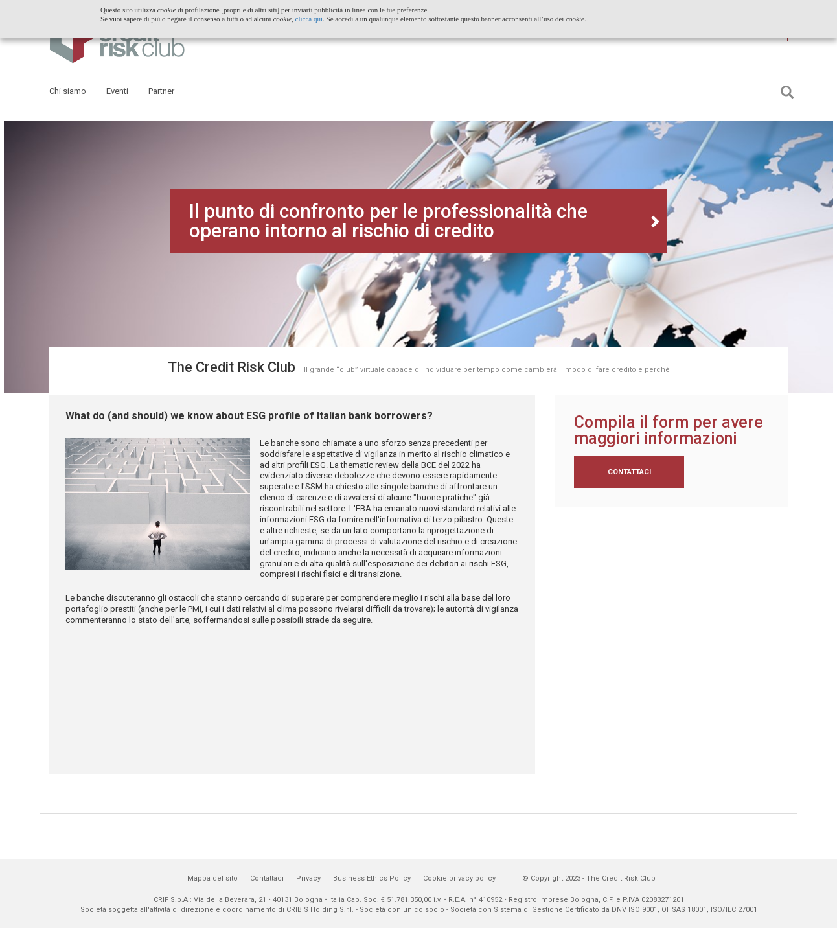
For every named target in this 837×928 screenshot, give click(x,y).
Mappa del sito (212, 878)
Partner (161, 91)
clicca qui (309, 19)
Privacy (308, 878)
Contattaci (629, 472)
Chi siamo (67, 91)
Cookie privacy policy (459, 878)
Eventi (117, 91)
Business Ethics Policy (372, 878)
